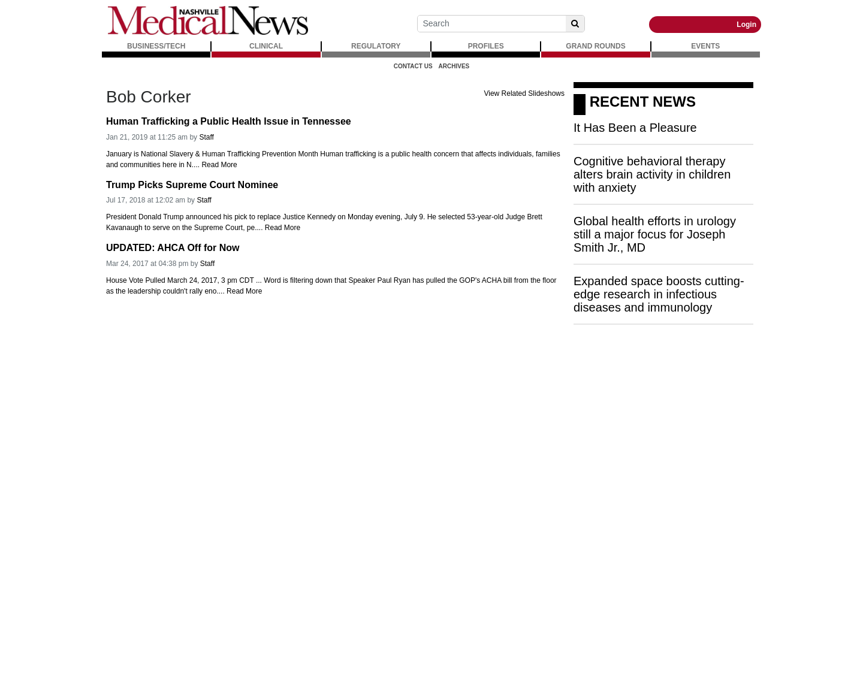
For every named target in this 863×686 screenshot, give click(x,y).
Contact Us (413, 66)
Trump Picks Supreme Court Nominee (192, 185)
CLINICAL (266, 46)
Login (746, 24)
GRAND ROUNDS (595, 46)
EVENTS (705, 46)
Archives (454, 66)
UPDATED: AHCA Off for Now (173, 248)
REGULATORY (375, 46)
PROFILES (486, 46)
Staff (206, 137)
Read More (219, 165)
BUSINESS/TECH (156, 46)
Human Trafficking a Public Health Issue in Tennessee (228, 121)
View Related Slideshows (524, 93)
